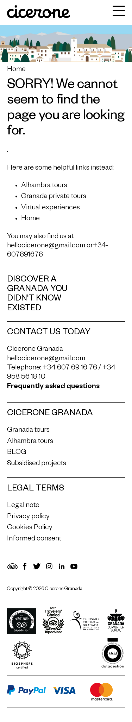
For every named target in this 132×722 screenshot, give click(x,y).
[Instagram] (49, 569)
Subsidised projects (36, 464)
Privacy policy (28, 517)
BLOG (16, 453)
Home (16, 70)
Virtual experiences (50, 208)
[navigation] (117, 12)
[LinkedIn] (61, 569)
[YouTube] (74, 569)
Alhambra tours (44, 186)
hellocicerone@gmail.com (46, 246)
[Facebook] (24, 569)
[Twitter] (37, 569)
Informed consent (34, 539)
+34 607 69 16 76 (70, 368)
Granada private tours (53, 197)
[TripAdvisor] (12, 569)
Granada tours (28, 431)
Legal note (23, 506)
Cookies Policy (29, 528)
